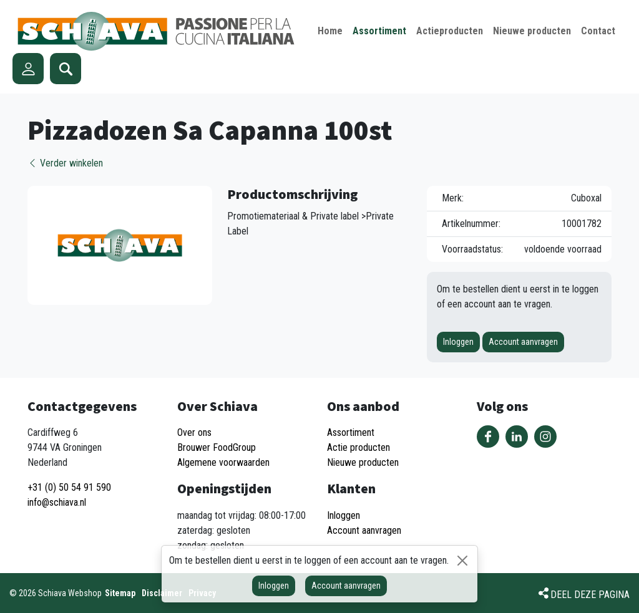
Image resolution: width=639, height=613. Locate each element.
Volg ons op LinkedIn (516, 436)
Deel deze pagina (590, 595)
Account (28, 68)
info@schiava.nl (56, 502)
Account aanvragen (523, 342)
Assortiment (350, 432)
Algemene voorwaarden (223, 462)
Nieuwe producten (363, 462)
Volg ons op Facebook (488, 436)
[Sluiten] (462, 560)
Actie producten (358, 447)
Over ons (194, 432)
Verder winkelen (65, 163)
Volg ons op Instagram (545, 436)
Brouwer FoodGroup (216, 447)
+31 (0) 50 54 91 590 (69, 487)
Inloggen (458, 342)
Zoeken (65, 68)
